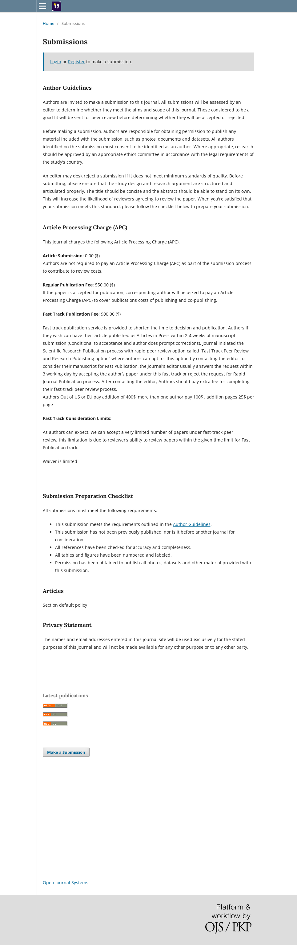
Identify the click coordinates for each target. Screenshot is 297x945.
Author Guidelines (192, 524)
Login (55, 61)
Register (76, 61)
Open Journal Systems (65, 882)
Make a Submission (66, 752)
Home (48, 23)
